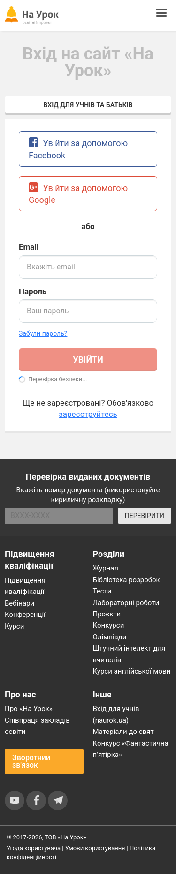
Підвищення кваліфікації (25, 586)
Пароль (32, 291)
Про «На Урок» (29, 708)
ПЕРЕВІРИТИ (144, 515)
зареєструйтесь (88, 414)
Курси (14, 626)
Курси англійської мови (132, 671)
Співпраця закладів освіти (37, 726)
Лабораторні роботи (126, 603)
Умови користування (95, 848)
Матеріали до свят (123, 731)
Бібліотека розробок (126, 580)
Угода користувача (34, 848)
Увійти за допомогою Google (78, 193)
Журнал (105, 568)
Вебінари (19, 603)
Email (28, 247)
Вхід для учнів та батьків (87, 105)
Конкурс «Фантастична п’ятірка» (130, 749)
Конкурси (108, 625)
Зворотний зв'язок (31, 761)
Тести (102, 591)
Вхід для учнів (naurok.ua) (116, 714)
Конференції (25, 614)
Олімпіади (110, 637)
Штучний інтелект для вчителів (129, 654)
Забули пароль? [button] (43, 333)
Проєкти (107, 614)
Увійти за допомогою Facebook (78, 148)
